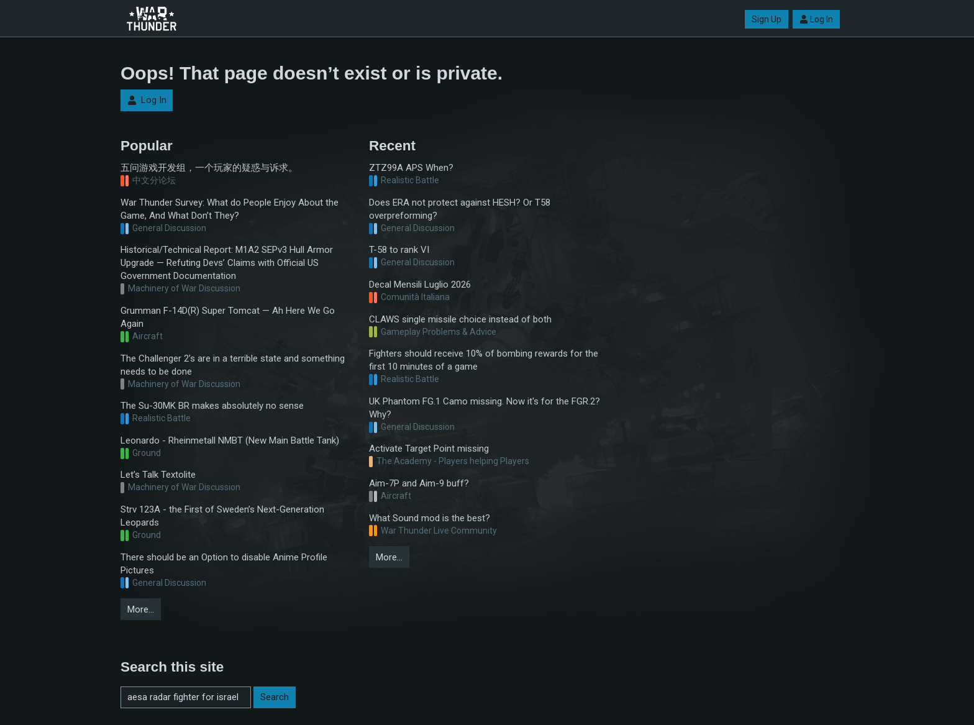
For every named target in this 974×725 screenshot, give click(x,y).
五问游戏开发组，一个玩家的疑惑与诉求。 (209, 167)
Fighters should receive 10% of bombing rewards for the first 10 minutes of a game (483, 360)
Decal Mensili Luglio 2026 (420, 284)
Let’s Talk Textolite (158, 474)
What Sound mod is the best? (429, 518)
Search (274, 697)
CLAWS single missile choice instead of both (460, 319)
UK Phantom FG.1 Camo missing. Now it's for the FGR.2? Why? (484, 408)
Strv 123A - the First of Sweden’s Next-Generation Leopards (222, 516)
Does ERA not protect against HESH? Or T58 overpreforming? (459, 209)
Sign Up (766, 19)
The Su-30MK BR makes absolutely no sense (212, 405)
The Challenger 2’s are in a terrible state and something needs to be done (233, 365)
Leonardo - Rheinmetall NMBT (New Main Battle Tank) (230, 440)
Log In (816, 19)
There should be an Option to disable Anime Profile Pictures (224, 564)
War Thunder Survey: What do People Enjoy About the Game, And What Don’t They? (230, 209)
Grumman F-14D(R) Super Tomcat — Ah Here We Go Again (228, 317)
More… (140, 609)
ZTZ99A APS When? (411, 167)
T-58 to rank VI (399, 249)
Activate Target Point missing (429, 448)
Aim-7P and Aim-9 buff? (419, 483)
